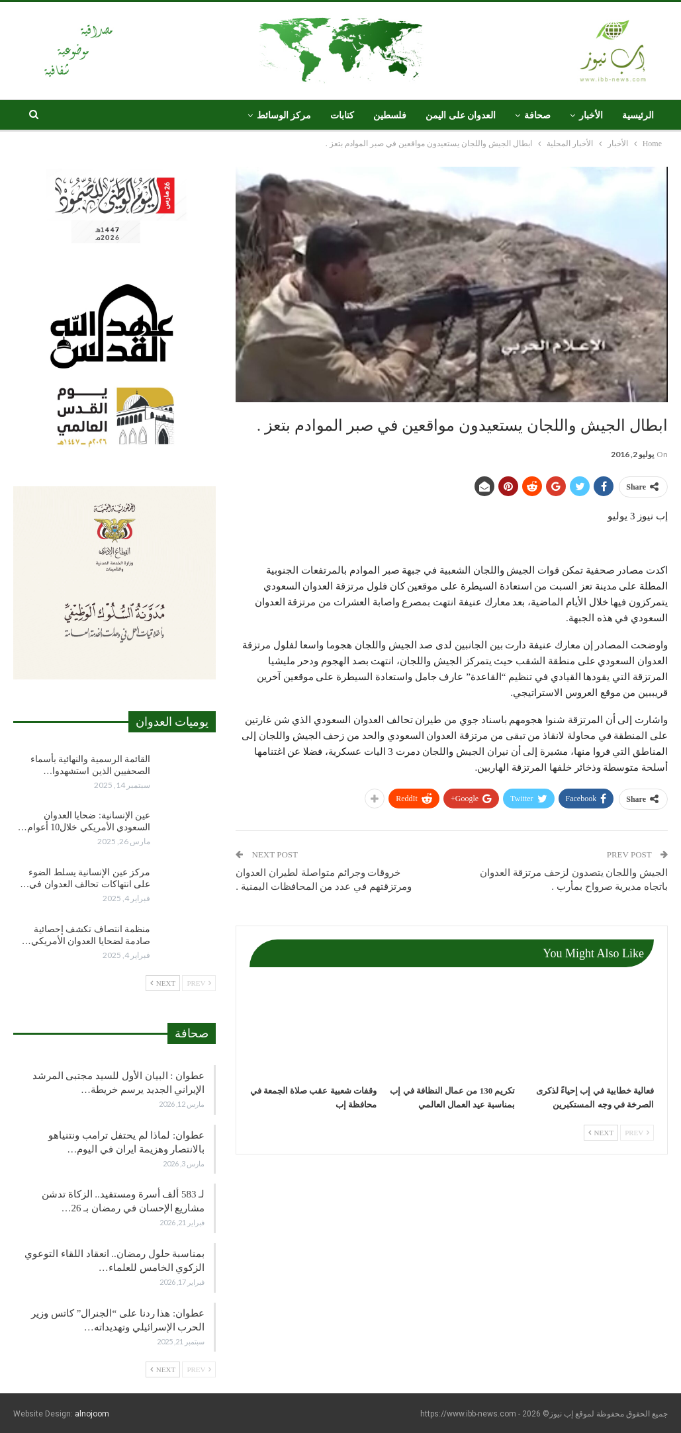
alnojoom (92, 1413)
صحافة (537, 115)
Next (600, 1133)
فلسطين (389, 115)
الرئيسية (638, 115)
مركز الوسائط (284, 115)
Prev (637, 1133)
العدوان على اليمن (461, 115)
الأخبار (591, 115)
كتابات (342, 115)
